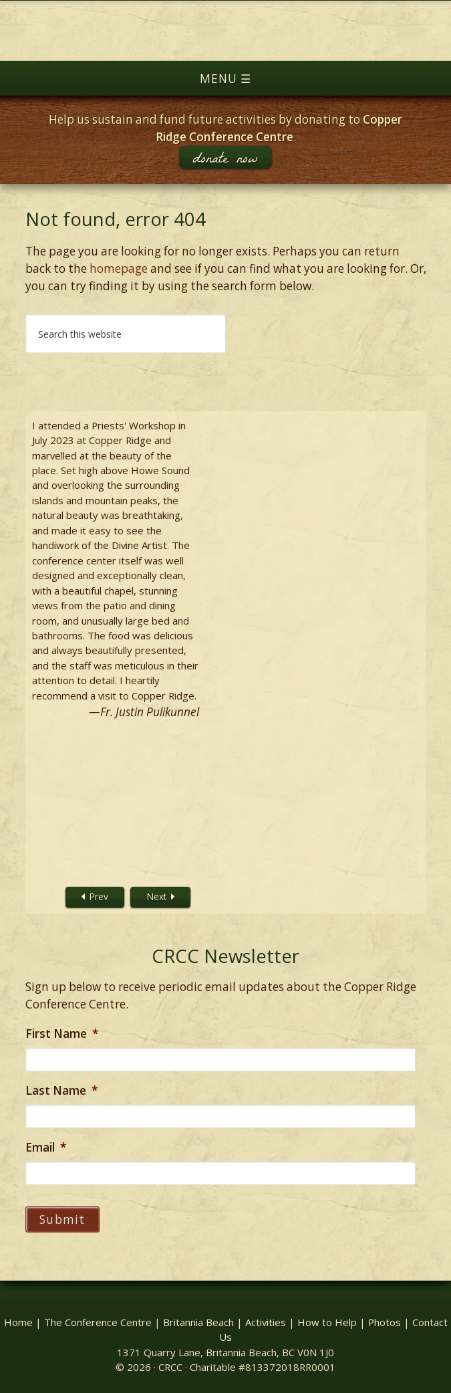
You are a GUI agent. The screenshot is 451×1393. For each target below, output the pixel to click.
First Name (61, 1034)
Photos (384, 1322)
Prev (95, 896)
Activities (265, 1322)
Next (160, 896)
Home (18, 1322)
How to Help (327, 1322)
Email (45, 1147)
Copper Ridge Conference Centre (225, 31)
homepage (119, 268)
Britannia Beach (198, 1322)
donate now (225, 157)
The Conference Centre (98, 1322)
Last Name (61, 1090)
